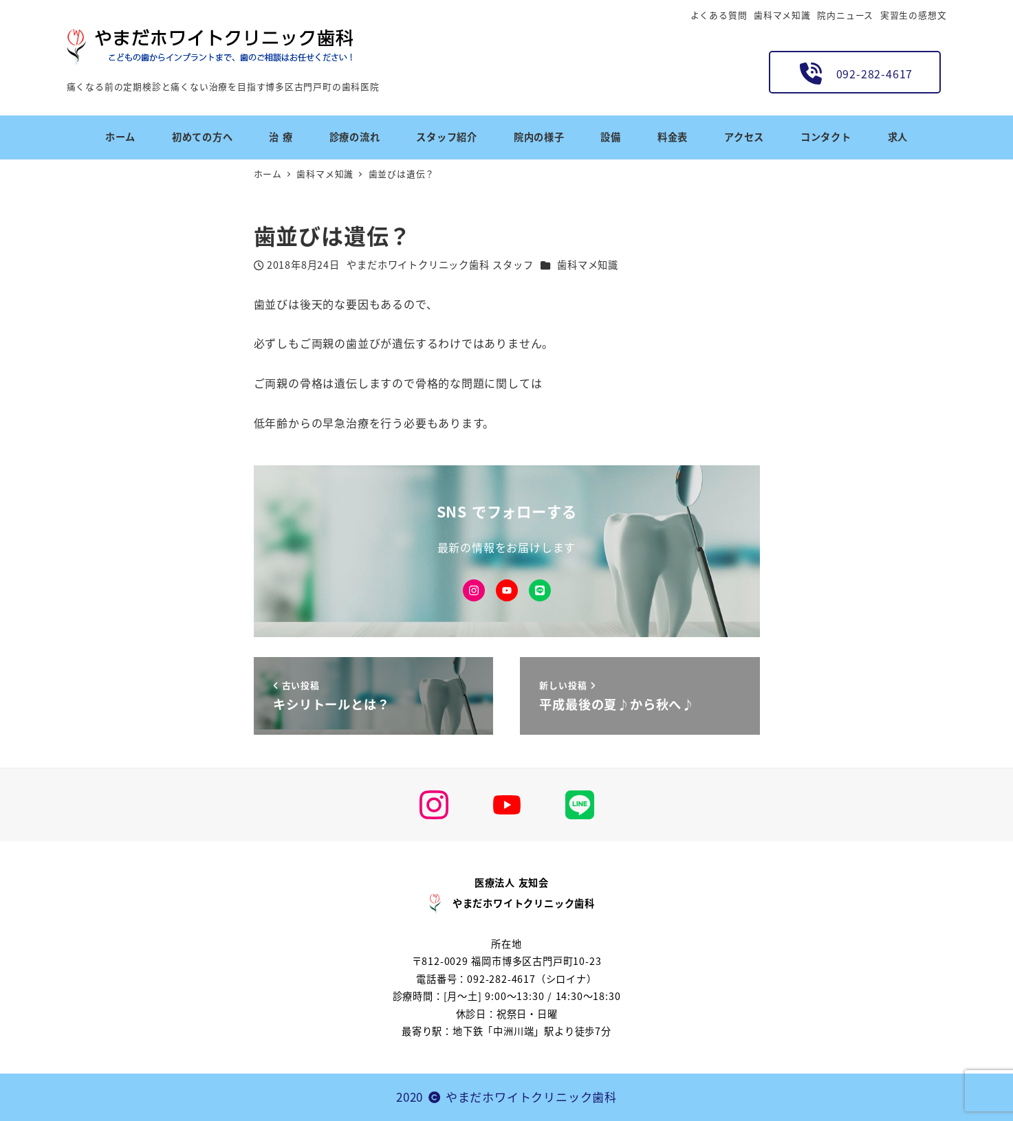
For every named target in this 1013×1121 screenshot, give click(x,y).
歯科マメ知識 (782, 14)
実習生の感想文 (913, 14)
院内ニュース (845, 14)
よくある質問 (719, 14)
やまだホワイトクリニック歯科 (531, 1096)
